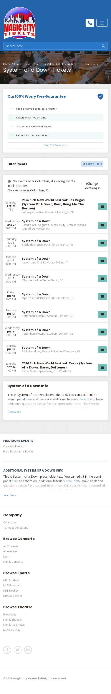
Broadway (9, 614)
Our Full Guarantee (55, 145)
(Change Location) (91, 185)
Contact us (9, 522)
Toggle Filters (92, 163)
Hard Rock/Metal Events (18, 451)
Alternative (10, 551)
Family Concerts (13, 562)
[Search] (51, 46)
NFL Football (11, 580)
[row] (55, 206)
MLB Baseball (11, 585)
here (29, 399)
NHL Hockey (10, 590)
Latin (6, 556)
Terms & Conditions (15, 528)
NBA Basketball (12, 596)
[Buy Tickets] (102, 206)
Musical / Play (11, 630)
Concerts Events (13, 446)
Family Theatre (12, 620)
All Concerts (10, 546)
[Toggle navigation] (102, 23)
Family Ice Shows (14, 625)
